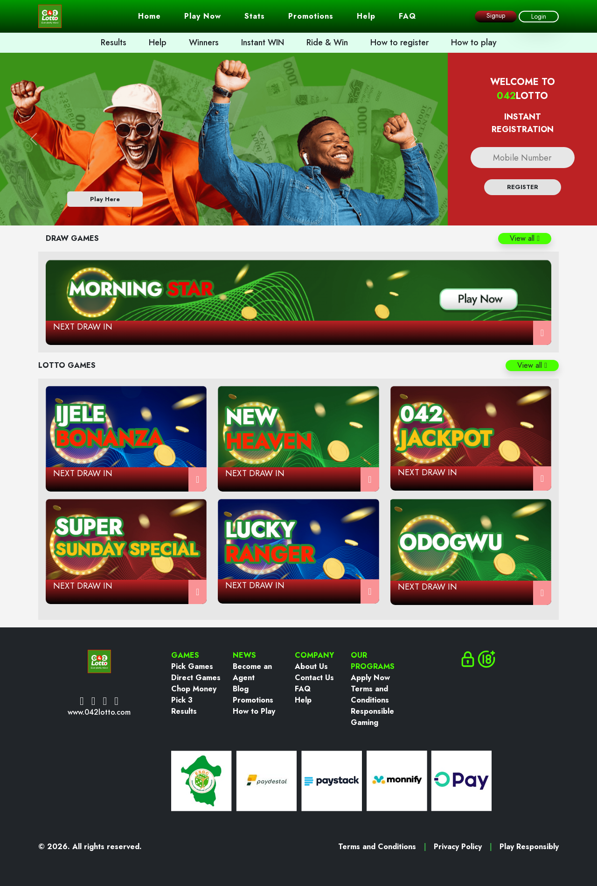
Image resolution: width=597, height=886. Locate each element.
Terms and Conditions (370, 694)
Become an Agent (252, 672)
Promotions (310, 16)
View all (525, 238)
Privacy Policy (458, 846)
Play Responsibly (529, 846)
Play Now (202, 16)
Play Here (105, 199)
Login (538, 16)
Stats (254, 16)
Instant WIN (262, 42)
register (522, 187)
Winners (204, 42)
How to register (399, 42)
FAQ (407, 16)
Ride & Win (327, 42)
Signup (495, 15)
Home (149, 16)
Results (113, 42)
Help (366, 16)
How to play (474, 42)
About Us (311, 666)
